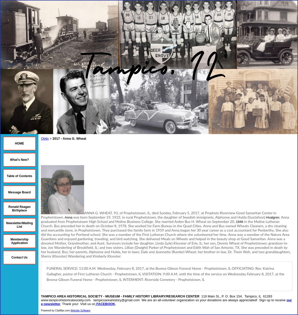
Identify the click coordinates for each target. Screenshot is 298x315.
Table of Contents (19, 176)
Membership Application (19, 241)
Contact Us (19, 257)
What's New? (19, 160)
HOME (19, 143)
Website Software (80, 310)
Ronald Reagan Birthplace (19, 208)
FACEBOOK (105, 304)
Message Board (19, 192)
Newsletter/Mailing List (19, 224)
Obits (45, 138)
